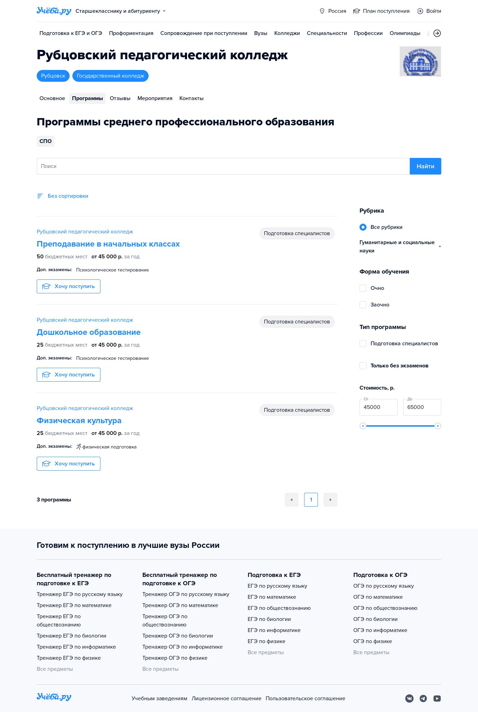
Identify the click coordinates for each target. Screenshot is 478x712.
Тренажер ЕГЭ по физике (69, 658)
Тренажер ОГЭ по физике (174, 658)
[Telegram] (423, 698)
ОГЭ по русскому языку (383, 585)
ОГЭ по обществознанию (385, 608)
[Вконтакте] (409, 698)
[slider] (363, 425)
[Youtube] (437, 698)
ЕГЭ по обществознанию (279, 608)
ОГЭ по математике (378, 597)
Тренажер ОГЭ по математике (180, 605)
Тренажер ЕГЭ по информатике (76, 646)
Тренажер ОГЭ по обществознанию (164, 620)
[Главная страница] (54, 11)
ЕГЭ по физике (266, 641)
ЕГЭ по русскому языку (277, 585)
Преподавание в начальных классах (108, 244)
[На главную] (54, 698)
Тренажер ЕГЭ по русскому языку (80, 594)
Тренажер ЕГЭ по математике (74, 605)
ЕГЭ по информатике (274, 630)
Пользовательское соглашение (305, 698)
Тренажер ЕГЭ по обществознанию (59, 620)
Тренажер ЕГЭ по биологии (71, 635)
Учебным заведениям (159, 698)
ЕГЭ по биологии (269, 619)
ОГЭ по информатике (380, 630)
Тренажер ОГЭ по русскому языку (185, 594)
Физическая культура (79, 421)
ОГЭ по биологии (375, 619)
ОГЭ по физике (372, 641)
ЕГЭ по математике (272, 597)
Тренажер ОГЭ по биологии (177, 635)
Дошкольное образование (89, 332)
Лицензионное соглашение (227, 698)
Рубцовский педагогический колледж (85, 231)
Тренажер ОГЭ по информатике (182, 646)
